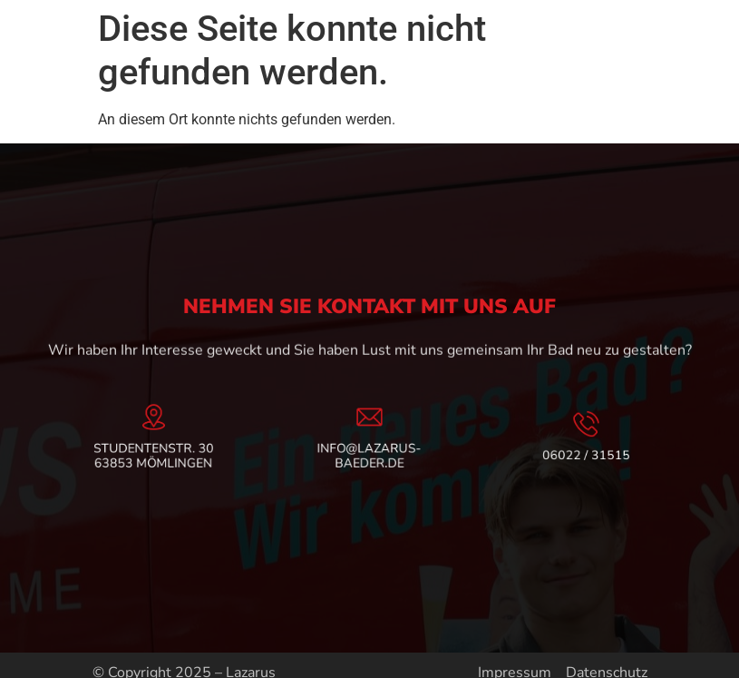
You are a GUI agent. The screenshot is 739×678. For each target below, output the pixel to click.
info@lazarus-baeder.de (369, 454)
